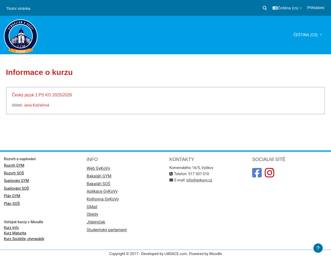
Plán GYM (12, 197)
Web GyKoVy (98, 168)
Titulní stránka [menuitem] (18, 8)
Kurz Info (11, 229)
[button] (264, 8)
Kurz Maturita (15, 235)
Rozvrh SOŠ (14, 174)
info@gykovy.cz (200, 180)
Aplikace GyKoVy (102, 192)
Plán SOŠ (12, 205)
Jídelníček (96, 224)
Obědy (92, 216)
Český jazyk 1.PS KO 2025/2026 (42, 95)
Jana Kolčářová (37, 105)
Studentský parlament (107, 231)
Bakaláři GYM (99, 176)
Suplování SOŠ (16, 189)
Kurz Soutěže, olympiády (25, 240)
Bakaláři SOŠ (98, 184)
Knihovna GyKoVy (103, 200)
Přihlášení (315, 7)
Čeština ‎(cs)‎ (306, 35)
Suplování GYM (17, 181)
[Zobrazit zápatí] (318, 248)
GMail (92, 208)
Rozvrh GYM (14, 166)
